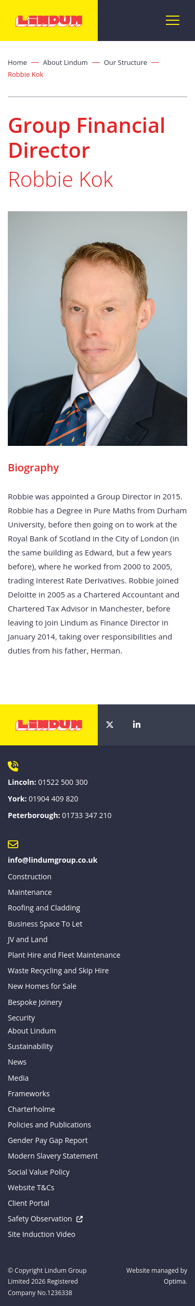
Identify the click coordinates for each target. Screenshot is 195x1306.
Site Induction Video (41, 1234)
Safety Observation (40, 1218)
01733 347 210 (86, 815)
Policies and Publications (49, 1125)
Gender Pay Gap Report (48, 1140)
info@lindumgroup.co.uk (52, 860)
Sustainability (30, 1046)
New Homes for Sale (42, 986)
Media (18, 1078)
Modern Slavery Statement (53, 1156)
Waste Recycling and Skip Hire (58, 970)
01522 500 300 (62, 782)
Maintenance (30, 892)
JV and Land (28, 939)
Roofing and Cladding (44, 908)
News (17, 1062)
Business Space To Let (45, 924)
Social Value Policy (39, 1172)
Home (17, 62)
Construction (29, 876)
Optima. (175, 1281)
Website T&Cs (31, 1187)
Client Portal (28, 1203)
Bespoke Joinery (35, 1002)
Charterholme (31, 1109)
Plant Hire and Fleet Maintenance (64, 955)
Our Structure (125, 62)
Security (21, 1018)
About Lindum (65, 62)
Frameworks (29, 1093)
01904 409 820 (53, 799)
